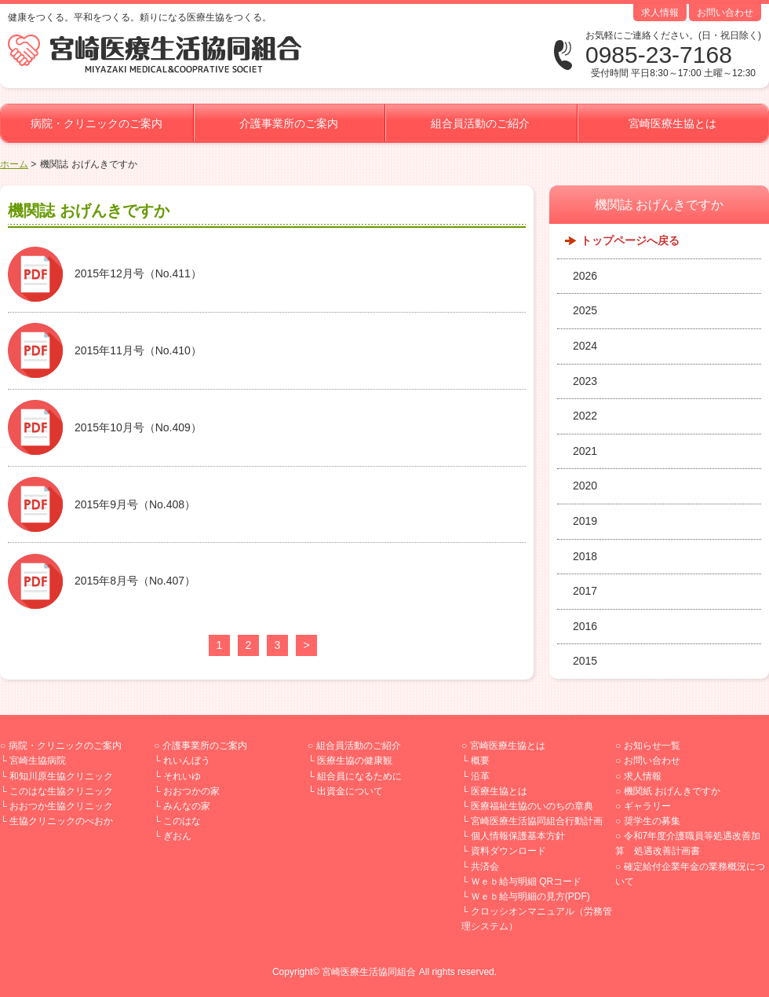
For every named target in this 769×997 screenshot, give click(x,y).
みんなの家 (186, 806)
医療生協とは (499, 791)
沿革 (480, 776)
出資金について (350, 791)
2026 (585, 275)
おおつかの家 (191, 791)
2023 (585, 381)
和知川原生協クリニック (61, 776)
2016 (585, 626)
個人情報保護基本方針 (518, 835)
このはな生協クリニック (61, 791)
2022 (585, 415)
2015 (585, 660)
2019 (585, 521)
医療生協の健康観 (354, 760)
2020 (585, 485)
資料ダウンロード (508, 850)
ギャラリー (647, 806)
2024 (585, 345)
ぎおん (177, 835)
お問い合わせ (725, 12)
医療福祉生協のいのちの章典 (532, 806)
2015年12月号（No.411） (138, 273)
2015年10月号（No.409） (138, 427)
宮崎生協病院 (37, 760)
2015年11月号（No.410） (138, 350)
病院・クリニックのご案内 (96, 123)
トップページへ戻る (630, 240)
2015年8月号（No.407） (135, 580)
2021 (585, 451)
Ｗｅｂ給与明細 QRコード (526, 881)
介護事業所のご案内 (288, 123)
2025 (585, 310)
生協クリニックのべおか (61, 821)
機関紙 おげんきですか (672, 791)
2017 (585, 591)
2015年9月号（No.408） (135, 504)
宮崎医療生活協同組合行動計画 (537, 821)
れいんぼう (186, 760)
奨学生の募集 (652, 821)
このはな (182, 821)
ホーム (14, 164)
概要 (480, 760)
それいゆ (182, 776)
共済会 (485, 866)
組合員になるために (359, 776)
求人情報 (660, 12)
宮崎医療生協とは (672, 123)
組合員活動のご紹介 (480, 123)
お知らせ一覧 (652, 745)
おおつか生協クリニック (61, 806)
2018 (585, 556)
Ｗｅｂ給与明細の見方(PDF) (530, 896)
